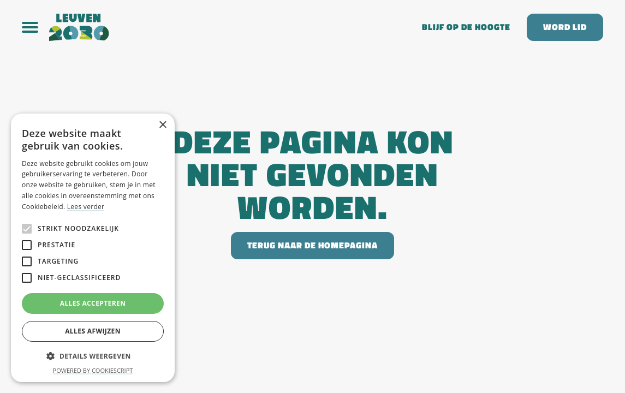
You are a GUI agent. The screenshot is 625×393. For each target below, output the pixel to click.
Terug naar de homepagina (312, 245)
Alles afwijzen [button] (93, 331)
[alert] (93, 248)
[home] (227, 27)
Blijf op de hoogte (466, 27)
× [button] (162, 125)
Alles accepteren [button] (93, 303)
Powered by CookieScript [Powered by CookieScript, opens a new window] (93, 370)
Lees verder (86, 206)
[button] (35, 27)
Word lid (565, 27)
